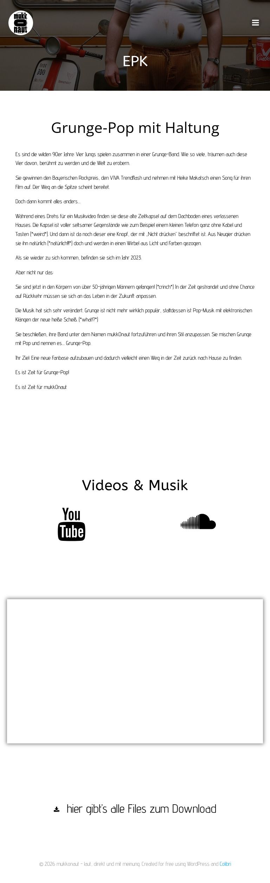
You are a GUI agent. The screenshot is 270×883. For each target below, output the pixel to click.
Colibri (225, 864)
